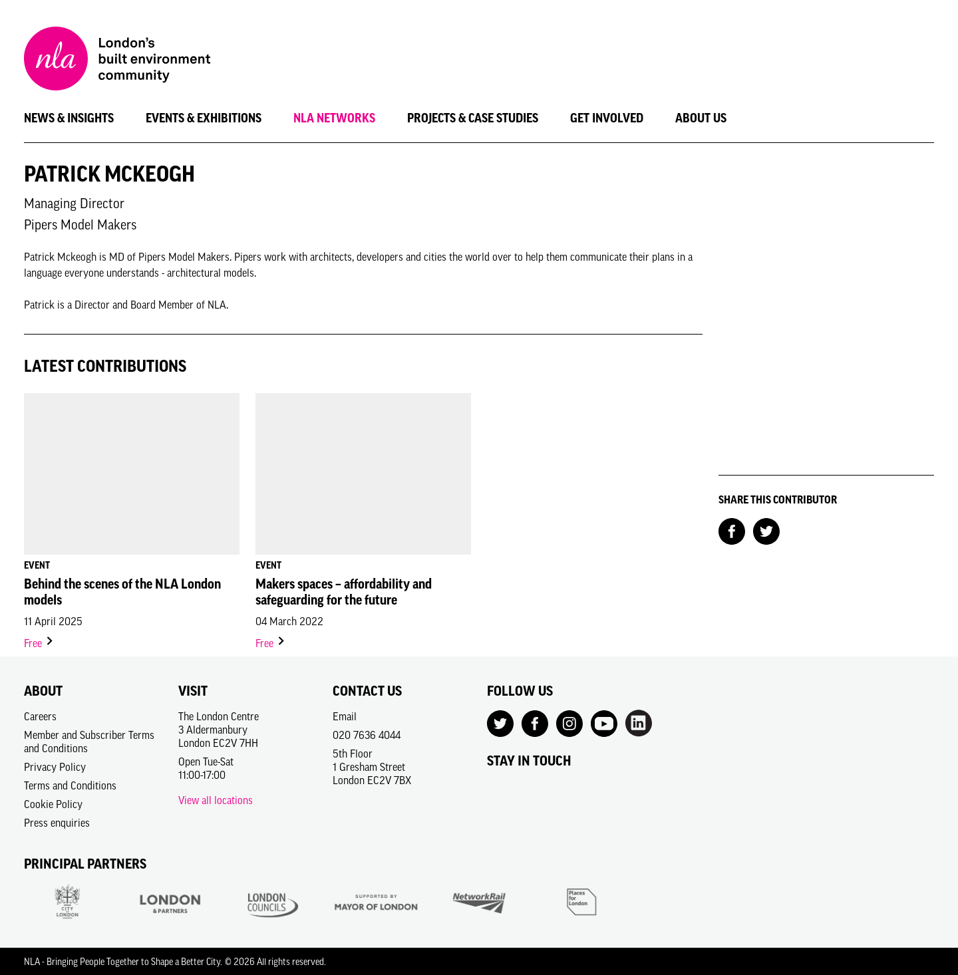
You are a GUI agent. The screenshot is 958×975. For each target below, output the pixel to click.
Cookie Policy (53, 804)
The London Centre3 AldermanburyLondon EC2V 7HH (218, 729)
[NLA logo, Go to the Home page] (117, 60)
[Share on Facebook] (731, 530)
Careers (40, 716)
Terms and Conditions (70, 785)
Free (39, 643)
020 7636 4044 (366, 735)
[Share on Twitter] (766, 530)
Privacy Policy (55, 767)
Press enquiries (57, 823)
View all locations (215, 800)
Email (345, 716)
